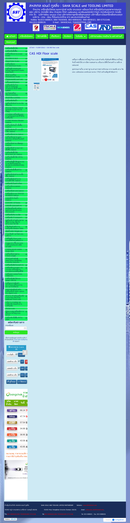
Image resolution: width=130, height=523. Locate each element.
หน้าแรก (31, 47)
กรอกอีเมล (9, 325)
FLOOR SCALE (40, 47)
